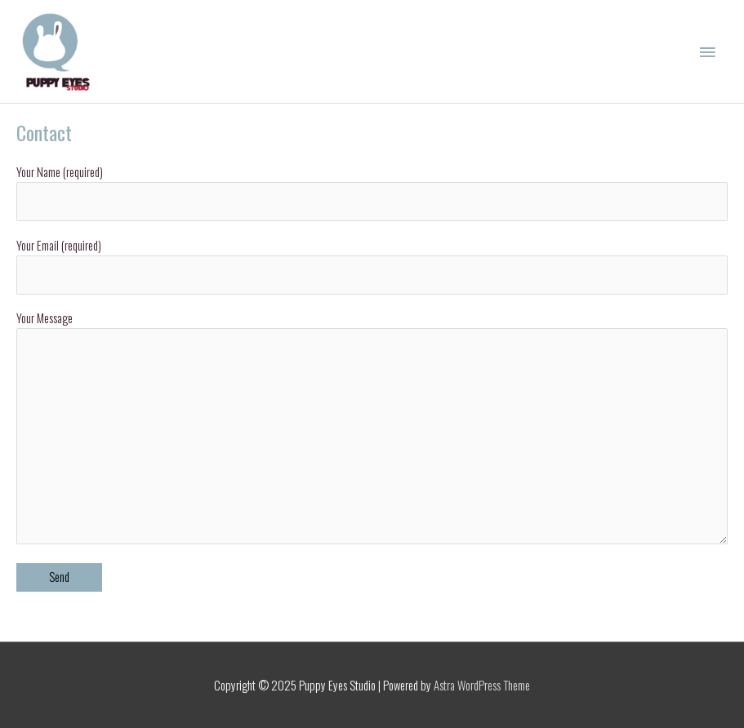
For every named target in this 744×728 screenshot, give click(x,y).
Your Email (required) (372, 266)
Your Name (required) (372, 192)
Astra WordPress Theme (482, 685)
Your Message (372, 429)
